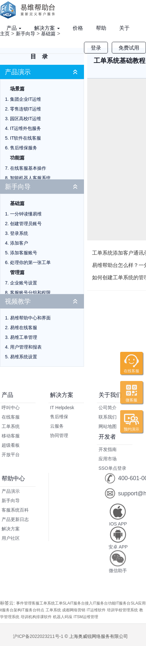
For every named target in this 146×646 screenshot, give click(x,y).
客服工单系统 (43, 603)
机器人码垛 (62, 617)
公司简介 (108, 407)
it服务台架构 (10, 610)
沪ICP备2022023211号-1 (38, 636)
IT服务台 (123, 603)
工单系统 (11, 426)
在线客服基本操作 (28, 168)
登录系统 (19, 233)
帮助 (101, 28)
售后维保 (59, 416)
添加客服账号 (23, 252)
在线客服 (11, 417)
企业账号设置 (23, 282)
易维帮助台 (29, 9)
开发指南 (108, 449)
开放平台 (11, 454)
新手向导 (18, 186)
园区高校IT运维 (25, 118)
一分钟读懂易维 (26, 213)
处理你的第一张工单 (30, 262)
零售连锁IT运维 (25, 108)
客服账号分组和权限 (30, 292)
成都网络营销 (73, 610)
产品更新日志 (15, 519)
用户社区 (11, 538)
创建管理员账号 (26, 223)
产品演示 (18, 71)
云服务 (57, 426)
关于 (124, 28)
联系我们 (108, 417)
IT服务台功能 (104, 603)
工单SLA (62, 603)
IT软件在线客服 (25, 138)
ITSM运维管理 (86, 617)
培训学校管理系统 (122, 610)
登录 (96, 48)
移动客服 (11, 435)
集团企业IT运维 (25, 99)
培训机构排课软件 (36, 617)
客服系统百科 (15, 510)
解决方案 (46, 28)
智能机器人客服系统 (30, 177)
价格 (78, 28)
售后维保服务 (23, 147)
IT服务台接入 (81, 603)
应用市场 (108, 458)
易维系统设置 (23, 356)
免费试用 (129, 48)
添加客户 (19, 243)
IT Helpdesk (62, 407)
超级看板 (11, 445)
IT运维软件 (96, 610)
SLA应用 (138, 603)
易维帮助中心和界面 (30, 317)
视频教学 (18, 301)
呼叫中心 (11, 407)
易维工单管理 (23, 337)
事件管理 (24, 603)
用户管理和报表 (26, 347)
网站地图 (108, 426)
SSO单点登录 (112, 468)
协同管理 (59, 435)
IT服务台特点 (32, 610)
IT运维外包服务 (25, 128)
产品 (13, 28)
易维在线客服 (23, 327)
